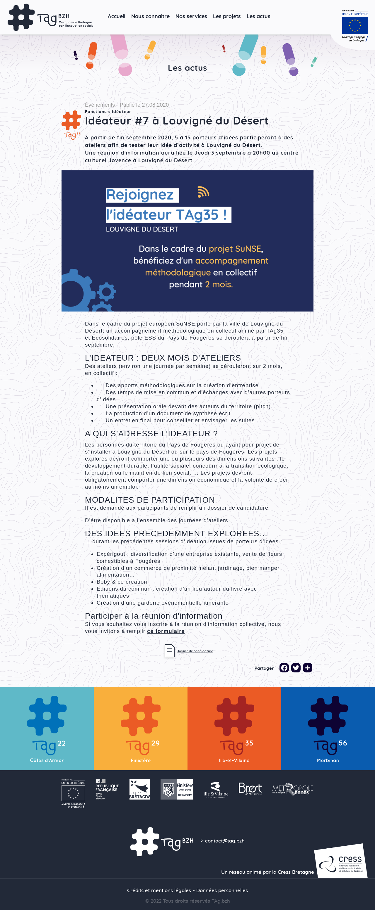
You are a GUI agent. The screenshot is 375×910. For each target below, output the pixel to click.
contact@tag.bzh (225, 841)
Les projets (227, 16)
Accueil (116, 16)
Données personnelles (222, 890)
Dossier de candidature (195, 651)
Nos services (191, 16)
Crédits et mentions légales (159, 890)
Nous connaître (150, 16)
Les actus (258, 16)
